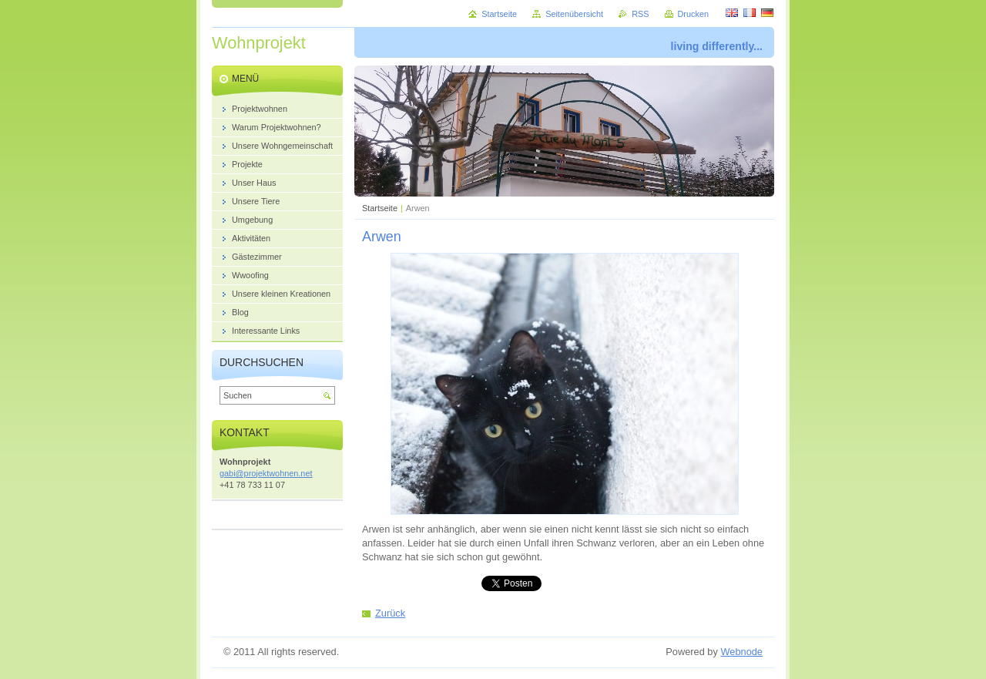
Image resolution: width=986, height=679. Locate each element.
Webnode (741, 651)
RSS (640, 13)
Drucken (693, 13)
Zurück (390, 613)
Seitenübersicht (574, 13)
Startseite (379, 208)
